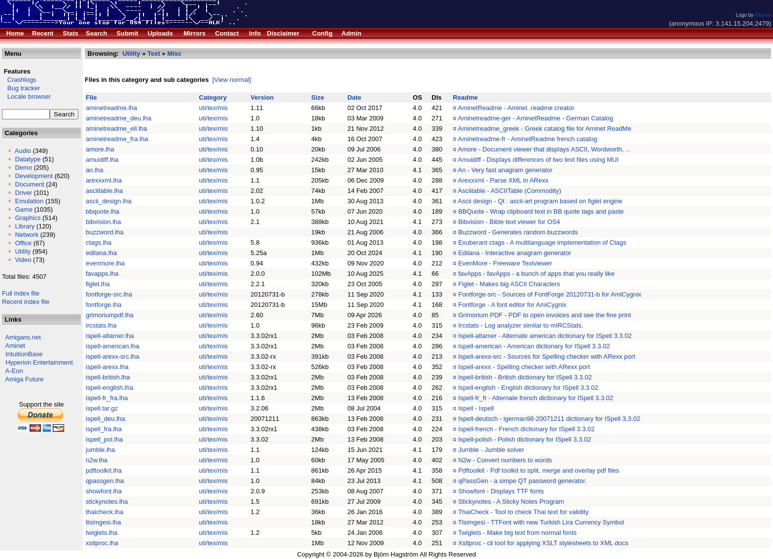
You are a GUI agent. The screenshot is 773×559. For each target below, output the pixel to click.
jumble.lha (100, 449)
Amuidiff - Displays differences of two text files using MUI (538, 159)
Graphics (27, 218)
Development (34, 176)
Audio (23, 150)
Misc (174, 53)
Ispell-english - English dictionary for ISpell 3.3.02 (528, 387)
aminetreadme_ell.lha (116, 128)
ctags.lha (98, 242)
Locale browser (26, 96)
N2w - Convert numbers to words (505, 460)
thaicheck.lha (104, 512)
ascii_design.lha (109, 201)
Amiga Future (24, 379)
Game (23, 209)
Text (153, 53)
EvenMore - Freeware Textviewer (505, 263)
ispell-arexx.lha (107, 367)
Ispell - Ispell (475, 408)
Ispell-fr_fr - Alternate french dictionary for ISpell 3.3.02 (535, 398)
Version (262, 97)
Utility (23, 251)
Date (354, 97)
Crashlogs (19, 79)
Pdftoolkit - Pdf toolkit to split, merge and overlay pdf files (538, 470)
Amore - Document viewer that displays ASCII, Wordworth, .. (543, 149)
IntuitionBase (23, 354)
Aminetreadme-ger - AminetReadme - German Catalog (535, 118)
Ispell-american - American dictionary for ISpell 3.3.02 (534, 346)
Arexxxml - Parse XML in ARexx (503, 180)
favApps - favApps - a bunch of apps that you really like (536, 273)
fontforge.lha (103, 304)
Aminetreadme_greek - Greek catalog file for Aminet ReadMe (545, 128)
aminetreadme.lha (111, 108)
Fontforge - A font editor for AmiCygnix (512, 304)
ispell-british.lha (108, 377)
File (91, 97)
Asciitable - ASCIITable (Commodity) (510, 190)
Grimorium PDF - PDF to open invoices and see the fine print (544, 315)
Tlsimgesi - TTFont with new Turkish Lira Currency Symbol (541, 522)
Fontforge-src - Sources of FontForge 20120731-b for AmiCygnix (549, 294)
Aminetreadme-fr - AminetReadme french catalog (527, 139)
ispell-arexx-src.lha (112, 356)
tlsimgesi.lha (103, 522)
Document (29, 184)
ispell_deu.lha (105, 418)
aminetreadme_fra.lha (117, 139)
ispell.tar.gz (102, 408)
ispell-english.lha (109, 387)
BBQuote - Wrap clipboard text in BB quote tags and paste (541, 211)
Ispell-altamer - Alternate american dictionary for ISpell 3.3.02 (545, 335)
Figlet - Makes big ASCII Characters (509, 284)
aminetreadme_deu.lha (118, 118)
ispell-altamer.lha (110, 335)
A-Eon (14, 370)
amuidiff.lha (102, 159)
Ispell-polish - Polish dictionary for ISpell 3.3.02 (524, 439)
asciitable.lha (104, 190)
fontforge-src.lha (109, 294)
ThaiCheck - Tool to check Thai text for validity (523, 512)
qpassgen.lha (105, 480)
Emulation (29, 201)
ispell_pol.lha (104, 439)
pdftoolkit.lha (104, 470)
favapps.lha (102, 273)
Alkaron (762, 15)
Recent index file (25, 301)
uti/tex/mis (213, 108)
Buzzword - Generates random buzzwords (518, 232)
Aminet (15, 345)
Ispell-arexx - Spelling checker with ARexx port (524, 367)
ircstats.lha (101, 325)
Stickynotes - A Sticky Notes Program (511, 501)
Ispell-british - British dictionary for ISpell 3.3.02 (525, 377)
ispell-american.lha (112, 346)
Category (213, 97)
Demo (23, 167)
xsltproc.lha (102, 543)
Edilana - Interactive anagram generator (514, 253)
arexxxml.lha (104, 180)
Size (317, 97)
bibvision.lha (103, 221)
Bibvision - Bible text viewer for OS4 (509, 221)
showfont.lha (104, 491)
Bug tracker (21, 88)
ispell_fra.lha (104, 429)
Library (25, 226)
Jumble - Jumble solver (491, 449)
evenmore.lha (105, 263)
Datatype (27, 159)
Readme (465, 97)
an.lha (94, 170)
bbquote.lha (102, 211)
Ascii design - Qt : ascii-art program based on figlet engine (540, 201)
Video (23, 259)
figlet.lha (97, 284)
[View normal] (231, 79)
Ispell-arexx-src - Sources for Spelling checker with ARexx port (546, 356)
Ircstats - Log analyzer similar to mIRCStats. (520, 325)
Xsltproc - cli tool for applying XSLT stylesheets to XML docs (543, 543)
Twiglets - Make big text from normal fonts (517, 532)
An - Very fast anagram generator (505, 170)
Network (26, 234)
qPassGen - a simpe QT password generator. (522, 480)
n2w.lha (96, 460)
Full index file (20, 293)
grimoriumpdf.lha (110, 315)
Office (23, 243)
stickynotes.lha (107, 501)
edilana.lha (101, 253)
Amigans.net (23, 337)
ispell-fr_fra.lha (107, 398)
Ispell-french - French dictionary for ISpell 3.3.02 (526, 429)
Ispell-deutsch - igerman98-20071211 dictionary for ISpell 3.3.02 (549, 418)
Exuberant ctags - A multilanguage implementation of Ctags (542, 242)
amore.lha (100, 149)
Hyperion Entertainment (39, 362)
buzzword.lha (105, 232)
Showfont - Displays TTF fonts (501, 491)
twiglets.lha (101, 532)
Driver (23, 192)
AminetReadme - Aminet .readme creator (516, 108)
